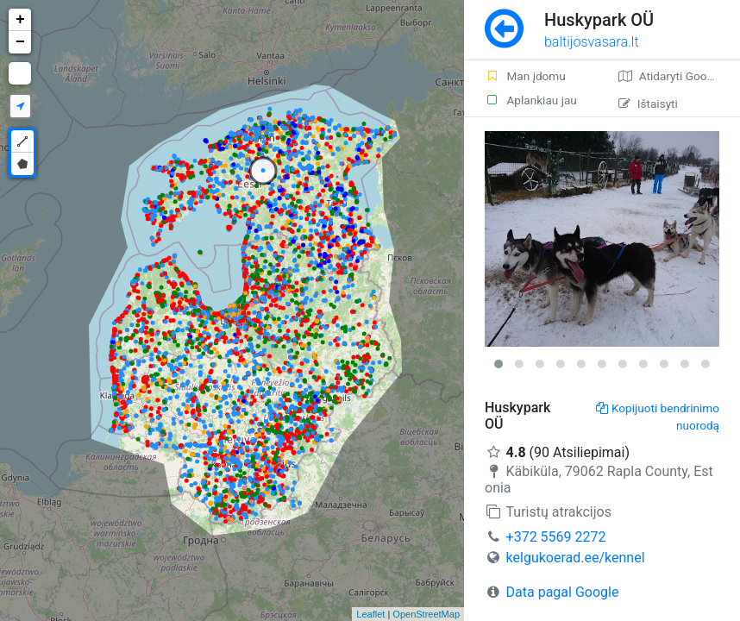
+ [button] (20, 19)
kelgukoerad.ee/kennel (575, 557)
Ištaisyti (648, 103)
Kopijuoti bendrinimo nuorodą (657, 416)
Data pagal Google (562, 592)
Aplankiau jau (531, 100)
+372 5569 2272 (556, 537)
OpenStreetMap (426, 614)
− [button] (20, 42)
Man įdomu (525, 76)
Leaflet (370, 614)
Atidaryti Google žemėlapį (679, 76)
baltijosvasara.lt (591, 42)
